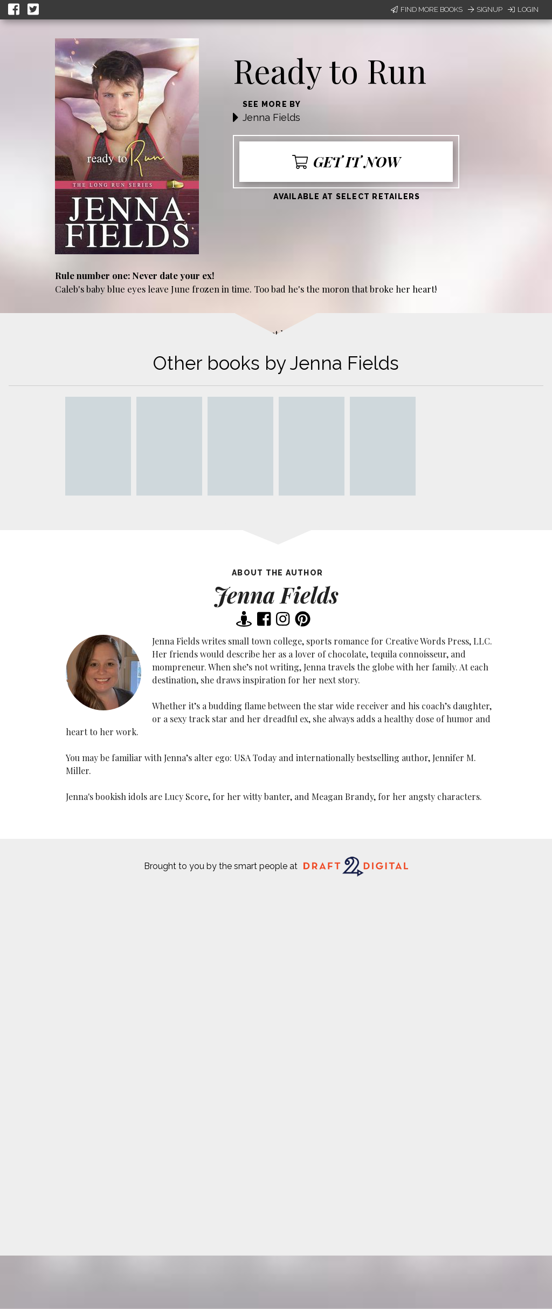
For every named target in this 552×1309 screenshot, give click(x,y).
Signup (485, 9)
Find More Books (427, 9)
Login (523, 9)
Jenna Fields (271, 117)
